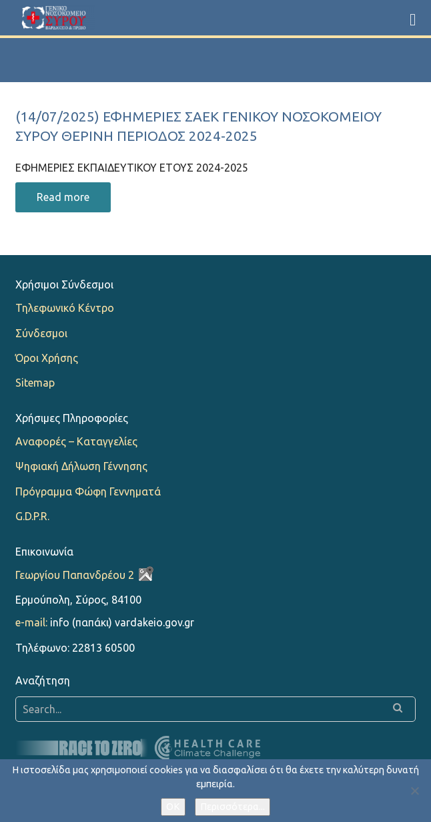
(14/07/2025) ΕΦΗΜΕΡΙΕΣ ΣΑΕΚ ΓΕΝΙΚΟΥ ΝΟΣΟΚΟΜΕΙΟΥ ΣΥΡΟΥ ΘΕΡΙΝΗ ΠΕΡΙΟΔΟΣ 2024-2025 (198, 126)
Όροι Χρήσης (46, 358)
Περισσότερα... (232, 806)
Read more (63, 197)
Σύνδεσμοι (41, 333)
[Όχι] (414, 790)
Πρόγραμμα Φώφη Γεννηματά (88, 491)
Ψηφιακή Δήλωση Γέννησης (81, 466)
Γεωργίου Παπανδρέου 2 (74, 575)
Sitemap (35, 383)
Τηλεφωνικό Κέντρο (64, 308)
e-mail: (31, 622)
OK (173, 806)
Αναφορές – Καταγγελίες (76, 441)
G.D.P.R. (32, 516)
